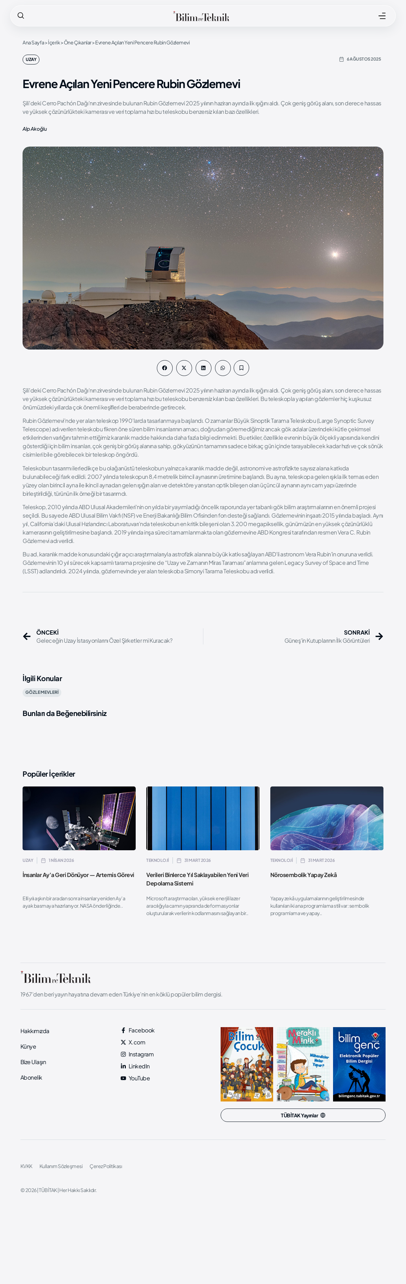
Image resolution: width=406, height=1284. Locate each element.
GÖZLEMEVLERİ (42, 692)
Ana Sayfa (33, 42)
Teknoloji (157, 860)
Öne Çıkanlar (78, 42)
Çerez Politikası (106, 1166)
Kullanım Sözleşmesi (61, 1166)
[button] (165, 368)
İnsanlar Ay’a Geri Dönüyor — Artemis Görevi (78, 874)
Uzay (31, 59)
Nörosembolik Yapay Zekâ (303, 874)
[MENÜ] (382, 15)
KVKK (26, 1166)
